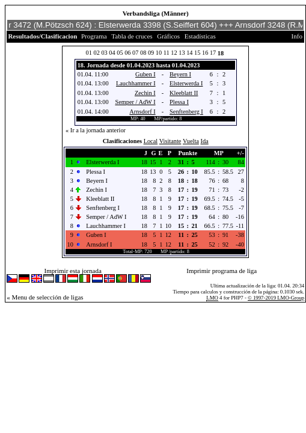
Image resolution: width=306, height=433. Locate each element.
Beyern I (180, 74)
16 (205, 52)
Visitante (170, 141)
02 (96, 52)
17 (213, 52)
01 (89, 52)
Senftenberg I (186, 111)
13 (182, 52)
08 (143, 52)
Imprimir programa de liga (221, 270)
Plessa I (179, 102)
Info (297, 36)
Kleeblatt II (184, 93)
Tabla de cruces (131, 36)
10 (159, 52)
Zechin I (145, 93)
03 (104, 52)
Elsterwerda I (186, 83)
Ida (205, 141)
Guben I (145, 74)
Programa (94, 36)
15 (197, 52)
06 (127, 52)
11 (167, 52)
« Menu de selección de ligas (45, 297)
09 (151, 52)
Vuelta (191, 141)
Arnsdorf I (142, 111)
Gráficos (168, 36)
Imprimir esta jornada (73, 270)
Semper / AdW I (135, 102)
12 (174, 52)
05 (120, 52)
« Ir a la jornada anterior (96, 130)
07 (135, 52)
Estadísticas (200, 36)
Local (151, 141)
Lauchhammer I (136, 83)
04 (112, 52)
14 (189, 52)
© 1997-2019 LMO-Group (276, 298)
